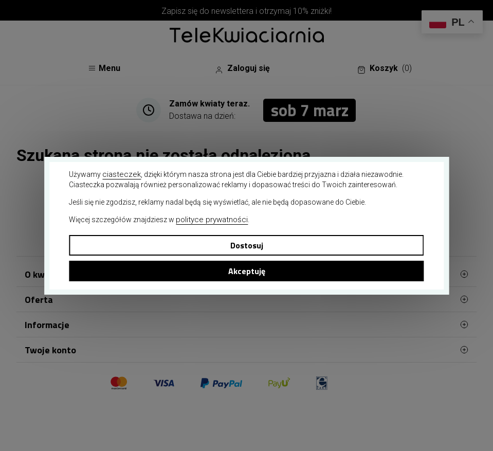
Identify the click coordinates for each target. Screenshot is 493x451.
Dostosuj (246, 245)
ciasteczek (121, 174)
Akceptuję (246, 271)
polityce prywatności (212, 219)
